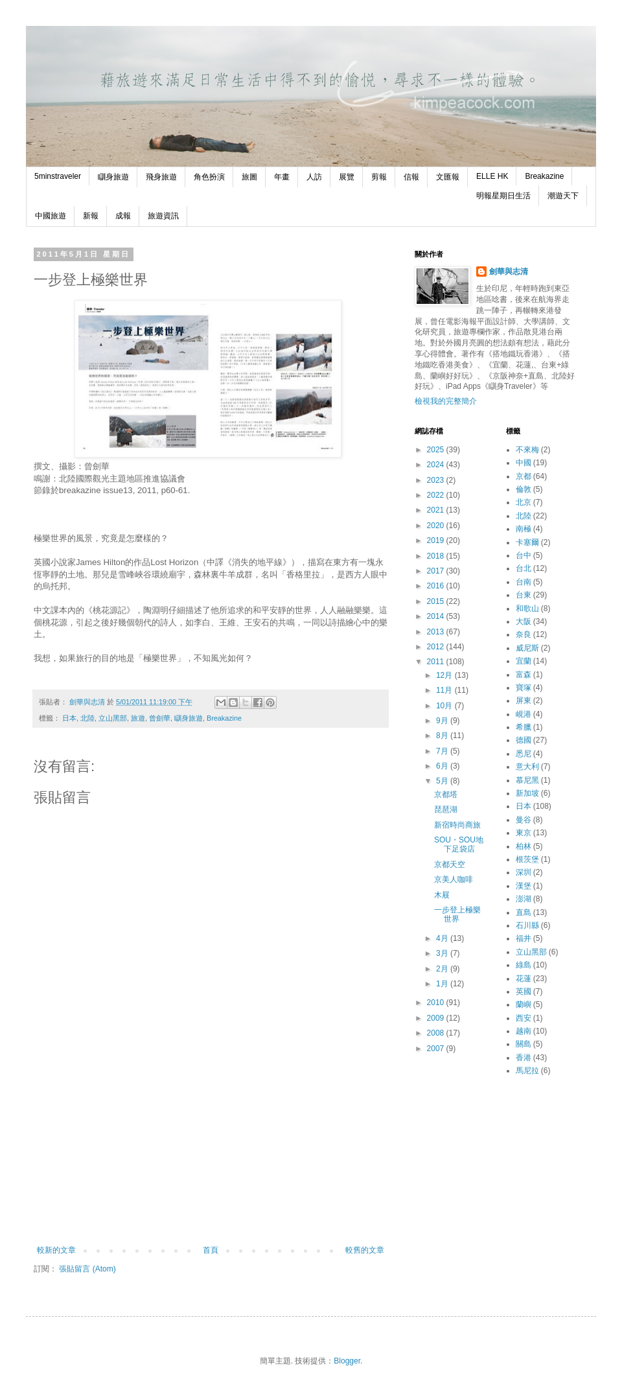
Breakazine (544, 176)
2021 (436, 510)
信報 (411, 176)
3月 (443, 953)
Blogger (347, 1360)
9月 (443, 720)
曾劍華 (159, 718)
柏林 (523, 846)
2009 (436, 1018)
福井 (523, 938)
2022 (436, 495)
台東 (523, 594)
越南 (523, 1031)
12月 (445, 675)
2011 (436, 661)
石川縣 (527, 925)
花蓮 (523, 978)
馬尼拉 (527, 1070)
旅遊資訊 (163, 215)
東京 (523, 832)
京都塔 (445, 794)
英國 (523, 991)
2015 (436, 601)
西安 (523, 1018)
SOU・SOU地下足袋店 (458, 844)
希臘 (523, 727)
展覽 (346, 176)
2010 (436, 1002)
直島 (523, 912)
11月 (445, 690)
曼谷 (523, 819)
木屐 (442, 894)
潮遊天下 (563, 195)
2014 (436, 616)
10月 (445, 705)
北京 (523, 502)
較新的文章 (56, 1250)
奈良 (523, 634)
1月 (443, 983)
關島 (523, 1044)
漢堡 (523, 885)
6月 (443, 766)
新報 (90, 215)
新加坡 (527, 793)
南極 (523, 528)
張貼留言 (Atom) (87, 1268)
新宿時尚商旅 (457, 824)
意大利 (527, 766)
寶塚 (523, 687)
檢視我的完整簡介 (446, 401)
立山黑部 (112, 718)
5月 (443, 780)
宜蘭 (523, 661)
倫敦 (523, 489)
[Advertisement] (210, 1164)
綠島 (523, 964)
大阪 (523, 621)
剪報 (379, 176)
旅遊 (138, 718)
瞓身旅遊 (113, 176)
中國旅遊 (50, 215)
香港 (523, 1057)
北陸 (87, 718)
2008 (436, 1033)
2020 (436, 525)
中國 (523, 462)
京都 (523, 476)
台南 (523, 581)
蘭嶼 (523, 1004)
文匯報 (447, 176)
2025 (436, 449)
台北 (523, 568)
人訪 (314, 176)
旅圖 (249, 176)
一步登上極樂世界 (457, 914)
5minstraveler (57, 176)
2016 (436, 585)
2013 (436, 631)
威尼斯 (527, 648)
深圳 (523, 872)
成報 (123, 215)
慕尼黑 (527, 780)
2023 (436, 480)
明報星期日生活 (503, 195)
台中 (523, 555)
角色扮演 (209, 176)
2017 (436, 570)
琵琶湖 (445, 809)
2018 (436, 556)
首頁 (210, 1250)
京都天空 (449, 864)
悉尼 (523, 753)
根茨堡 (527, 859)
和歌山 (527, 608)
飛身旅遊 (161, 176)
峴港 (523, 714)
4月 (443, 938)
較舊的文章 (364, 1250)
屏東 (523, 700)
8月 (443, 735)
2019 (436, 540)
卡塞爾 (527, 542)
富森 (523, 674)
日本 (69, 718)
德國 (523, 740)
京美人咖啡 (453, 879)
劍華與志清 (508, 271)
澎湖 (523, 898)
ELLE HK (492, 176)
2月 (443, 968)
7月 (443, 751)
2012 (436, 646)
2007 (436, 1048)
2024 (436, 464)
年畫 (282, 176)
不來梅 (527, 449)
